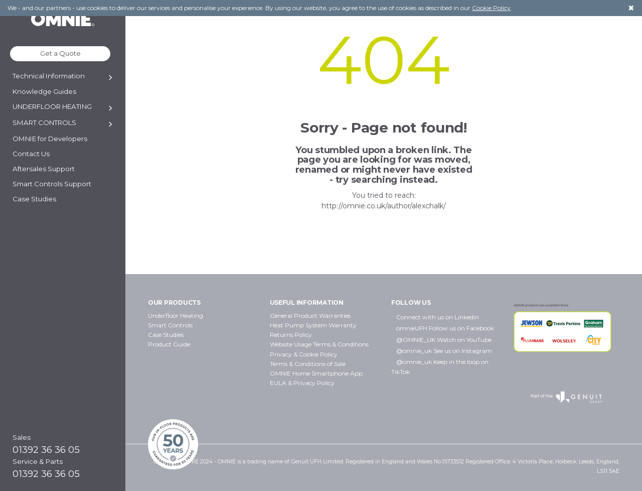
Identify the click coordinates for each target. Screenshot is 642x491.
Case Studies (166, 334)
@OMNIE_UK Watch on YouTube (444, 339)
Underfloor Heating (175, 315)
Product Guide (169, 344)
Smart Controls (170, 325)
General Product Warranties (310, 315)
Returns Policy (291, 334)
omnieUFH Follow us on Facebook (445, 328)
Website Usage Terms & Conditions (319, 344)
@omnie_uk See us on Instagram (444, 350)
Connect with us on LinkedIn (437, 317)
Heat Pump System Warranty (313, 325)
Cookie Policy (491, 8)
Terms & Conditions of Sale (308, 363)
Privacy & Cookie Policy (304, 354)
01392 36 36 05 (46, 449)
